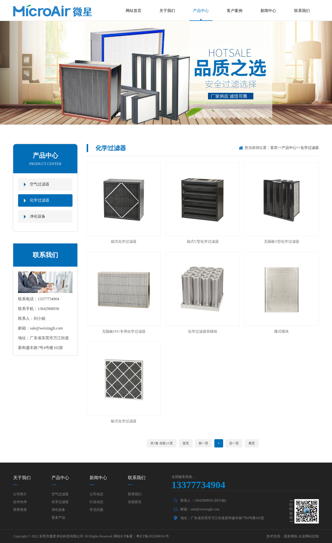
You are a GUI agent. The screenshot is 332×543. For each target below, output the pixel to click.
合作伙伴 (20, 502)
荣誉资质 (20, 510)
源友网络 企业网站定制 (301, 536)
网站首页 (133, 11)
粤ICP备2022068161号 (152, 536)
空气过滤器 (39, 184)
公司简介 (20, 494)
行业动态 (96, 502)
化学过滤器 (39, 200)
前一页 (203, 443)
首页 (274, 148)
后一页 (234, 443)
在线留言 (135, 502)
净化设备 (37, 216)
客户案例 (234, 11)
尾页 (252, 443)
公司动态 (96, 494)
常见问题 (96, 510)
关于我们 (167, 11)
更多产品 (58, 517)
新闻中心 (268, 11)
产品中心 (201, 11)
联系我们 (302, 11)
